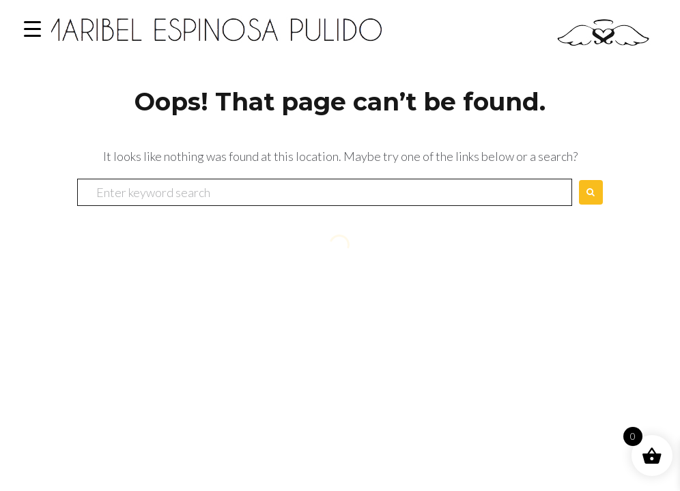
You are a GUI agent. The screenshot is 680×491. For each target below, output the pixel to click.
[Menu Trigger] (32, 29)
